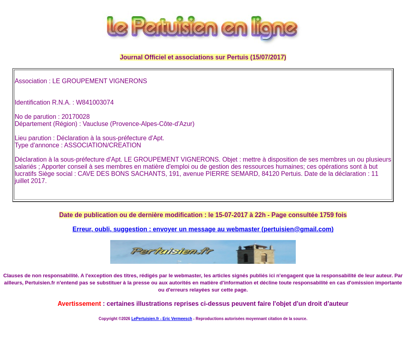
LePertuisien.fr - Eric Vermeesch (161, 318)
